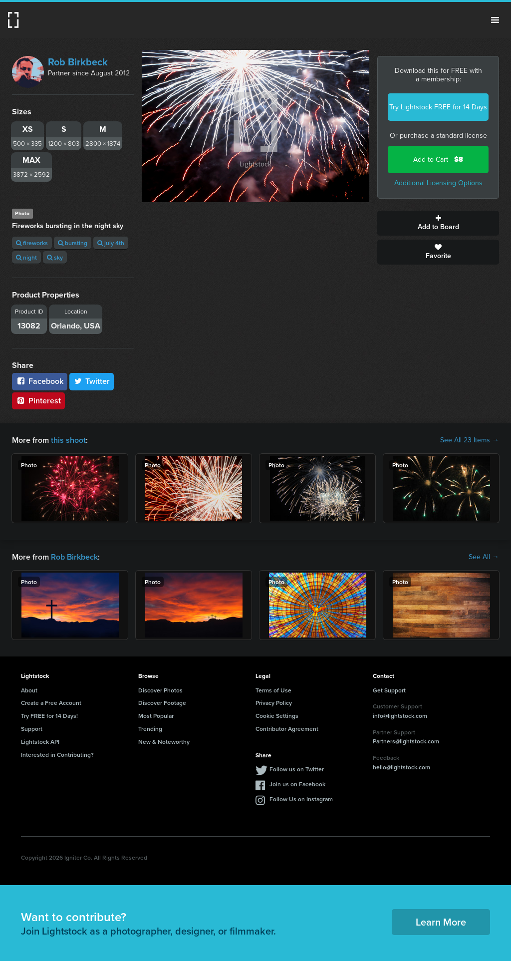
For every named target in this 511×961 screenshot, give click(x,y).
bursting (72, 243)
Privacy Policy (274, 702)
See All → (484, 557)
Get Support (389, 690)
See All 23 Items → (469, 440)
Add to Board (438, 223)
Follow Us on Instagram (301, 799)
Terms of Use (273, 690)
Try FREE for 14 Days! (49, 715)
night (26, 257)
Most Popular (156, 715)
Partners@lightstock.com (406, 741)
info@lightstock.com (400, 715)
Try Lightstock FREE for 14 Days (438, 107)
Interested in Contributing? (57, 754)
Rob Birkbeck (78, 61)
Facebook (39, 381)
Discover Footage (162, 702)
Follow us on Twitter (296, 769)
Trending (150, 728)
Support (31, 728)
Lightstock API (40, 741)
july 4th (110, 243)
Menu (495, 20)
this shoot (68, 440)
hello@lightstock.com (401, 767)
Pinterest (38, 400)
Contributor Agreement (287, 728)
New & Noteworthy (164, 741)
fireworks (32, 243)
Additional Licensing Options (438, 183)
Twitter (91, 381)
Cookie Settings (277, 715)
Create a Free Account (51, 702)
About (29, 690)
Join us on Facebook (297, 784)
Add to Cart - (438, 159)
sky (55, 257)
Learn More (441, 922)
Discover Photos (160, 690)
